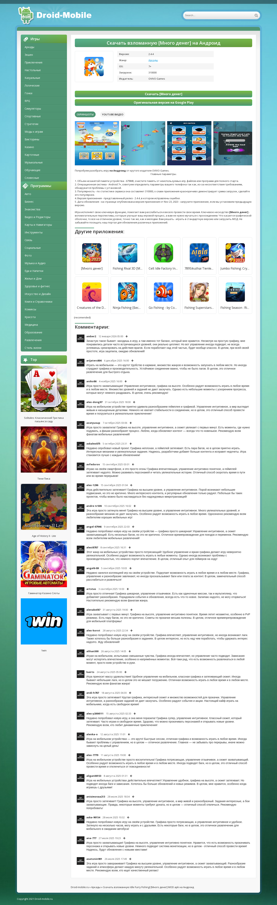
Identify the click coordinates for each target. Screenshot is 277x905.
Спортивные (33, 116)
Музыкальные (34, 162)
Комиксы (30, 309)
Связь (28, 240)
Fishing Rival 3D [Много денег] (127, 268)
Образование (33, 332)
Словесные (32, 178)
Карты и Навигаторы (38, 224)
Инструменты (34, 232)
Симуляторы (33, 108)
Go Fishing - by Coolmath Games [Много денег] (163, 308)
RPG (27, 101)
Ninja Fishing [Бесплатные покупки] (127, 308)
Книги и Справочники (38, 301)
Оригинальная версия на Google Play (164, 102)
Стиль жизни (33, 348)
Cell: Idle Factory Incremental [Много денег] (163, 268)
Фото (28, 255)
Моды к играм (34, 131)
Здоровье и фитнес (37, 286)
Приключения (33, 62)
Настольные (33, 70)
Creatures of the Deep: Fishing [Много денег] (92, 308)
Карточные (32, 155)
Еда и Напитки (34, 271)
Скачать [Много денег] (163, 94)
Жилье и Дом (33, 278)
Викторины (32, 139)
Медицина (31, 324)
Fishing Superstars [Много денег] (199, 308)
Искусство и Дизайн (38, 294)
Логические (32, 85)
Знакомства (32, 209)
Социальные (33, 248)
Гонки (28, 93)
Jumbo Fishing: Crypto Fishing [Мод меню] (235, 268)
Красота (30, 317)
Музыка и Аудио (35, 263)
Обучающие (32, 170)
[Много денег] (92, 268)
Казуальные (32, 78)
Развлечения (33, 340)
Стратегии (31, 124)
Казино (29, 147)
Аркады (29, 47)
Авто (28, 194)
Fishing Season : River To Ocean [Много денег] (235, 308)
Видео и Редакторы (37, 217)
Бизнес (29, 201)
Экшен (29, 55)
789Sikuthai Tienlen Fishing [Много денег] (199, 268)
